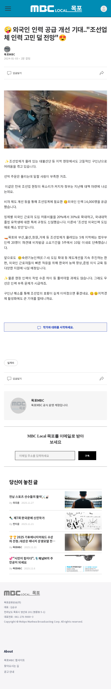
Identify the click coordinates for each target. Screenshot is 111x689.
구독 (87, 455)
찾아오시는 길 (11, 666)
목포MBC (37, 400)
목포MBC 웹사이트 (14, 660)
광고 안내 (9, 671)
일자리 (10, 362)
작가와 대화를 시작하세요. (55, 327)
